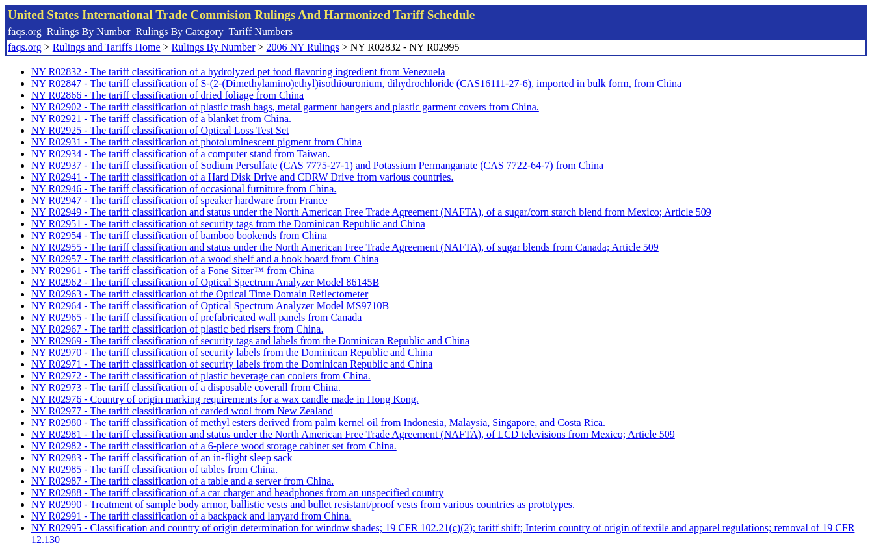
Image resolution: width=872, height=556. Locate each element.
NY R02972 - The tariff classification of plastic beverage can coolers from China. (201, 375)
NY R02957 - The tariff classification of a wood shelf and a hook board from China (204, 258)
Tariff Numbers (260, 31)
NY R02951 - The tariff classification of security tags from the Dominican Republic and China (228, 223)
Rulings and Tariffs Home (107, 47)
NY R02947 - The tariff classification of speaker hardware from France (179, 200)
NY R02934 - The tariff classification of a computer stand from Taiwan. (180, 153)
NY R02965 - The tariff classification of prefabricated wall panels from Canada (196, 317)
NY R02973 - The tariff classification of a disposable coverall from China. (186, 387)
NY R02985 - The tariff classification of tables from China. (154, 469)
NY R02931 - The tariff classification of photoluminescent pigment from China (196, 141)
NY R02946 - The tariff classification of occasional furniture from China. (183, 188)
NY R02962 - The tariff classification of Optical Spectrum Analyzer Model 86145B (205, 282)
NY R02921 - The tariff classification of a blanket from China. (161, 118)
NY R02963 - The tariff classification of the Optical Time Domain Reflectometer (199, 293)
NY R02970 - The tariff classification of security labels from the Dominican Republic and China (231, 352)
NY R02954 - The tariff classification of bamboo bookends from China (179, 235)
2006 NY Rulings (303, 47)
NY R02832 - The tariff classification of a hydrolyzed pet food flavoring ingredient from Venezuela (238, 71)
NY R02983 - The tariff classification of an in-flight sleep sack (161, 457)
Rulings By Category (180, 31)
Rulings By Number (89, 31)
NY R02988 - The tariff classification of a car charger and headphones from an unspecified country (237, 492)
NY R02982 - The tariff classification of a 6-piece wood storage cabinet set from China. (214, 445)
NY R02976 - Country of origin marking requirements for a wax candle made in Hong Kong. (225, 399)
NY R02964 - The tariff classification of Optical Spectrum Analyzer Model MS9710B (210, 305)
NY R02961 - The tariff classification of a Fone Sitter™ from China (172, 270)
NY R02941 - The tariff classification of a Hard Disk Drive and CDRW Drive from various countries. (242, 177)
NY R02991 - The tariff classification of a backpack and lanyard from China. (191, 516)
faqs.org (25, 31)
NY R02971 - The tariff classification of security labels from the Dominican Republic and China (231, 364)
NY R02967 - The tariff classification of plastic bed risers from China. (177, 329)
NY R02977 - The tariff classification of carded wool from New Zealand (182, 410)
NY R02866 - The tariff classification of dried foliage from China (167, 95)
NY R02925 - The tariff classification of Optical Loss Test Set (160, 130)
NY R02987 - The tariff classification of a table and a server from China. (182, 480)
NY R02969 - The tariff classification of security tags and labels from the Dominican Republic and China (250, 340)
